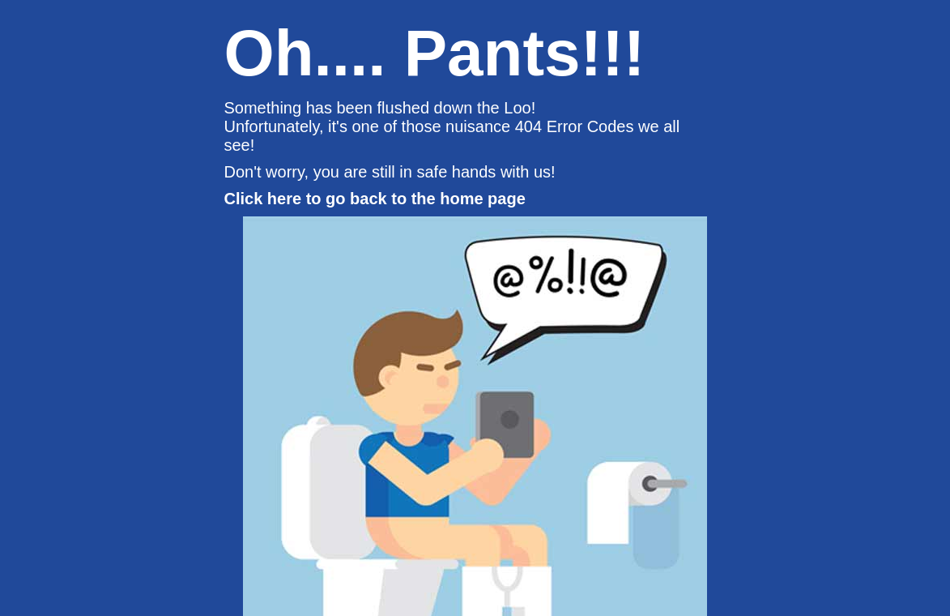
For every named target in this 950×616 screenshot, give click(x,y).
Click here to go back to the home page (375, 198)
